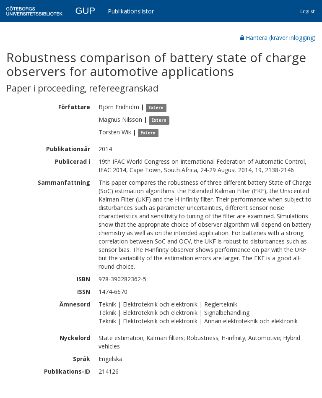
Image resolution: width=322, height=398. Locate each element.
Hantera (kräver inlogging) (278, 38)
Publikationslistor (131, 11)
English (308, 11)
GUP (85, 10)
